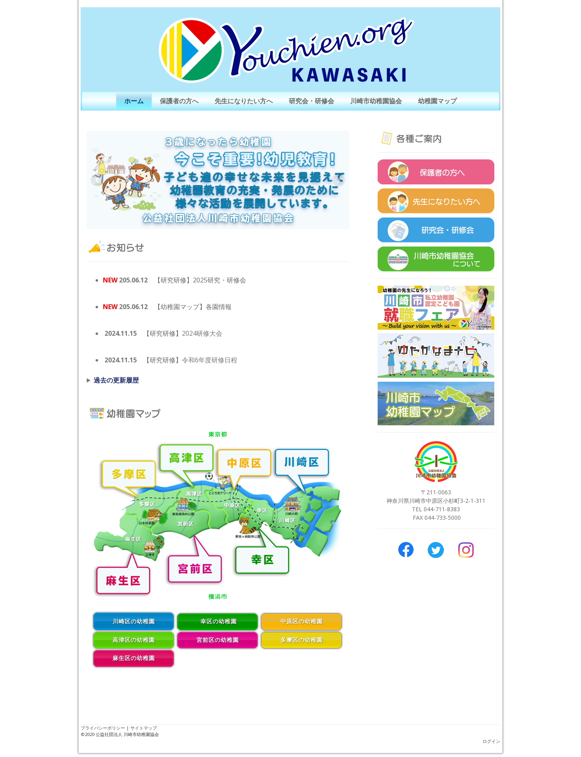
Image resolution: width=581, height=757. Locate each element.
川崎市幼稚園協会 (376, 100)
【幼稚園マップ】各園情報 (193, 306)
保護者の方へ (179, 100)
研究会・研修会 (311, 100)
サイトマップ (143, 728)
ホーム (134, 100)
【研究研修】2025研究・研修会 (200, 280)
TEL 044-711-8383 (436, 509)
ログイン (491, 741)
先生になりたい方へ (244, 100)
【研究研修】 (162, 333)
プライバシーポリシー (103, 728)
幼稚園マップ (437, 100)
